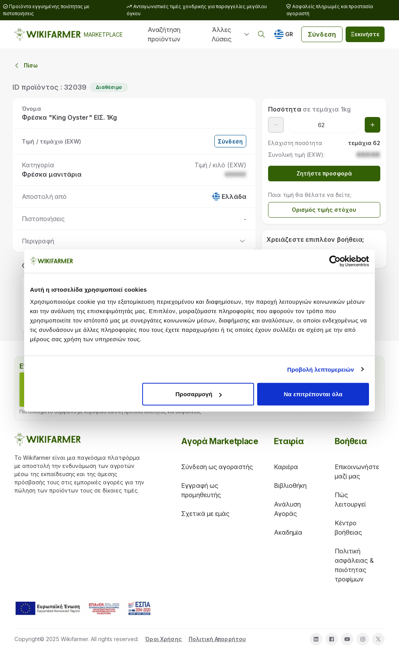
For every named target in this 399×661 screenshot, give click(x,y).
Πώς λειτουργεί (350, 499)
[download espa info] (83, 608)
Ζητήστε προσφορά (324, 173)
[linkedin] (316, 639)
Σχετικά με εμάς (205, 513)
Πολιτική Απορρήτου (217, 639)
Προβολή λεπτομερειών (320, 369)
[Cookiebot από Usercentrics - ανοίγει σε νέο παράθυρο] (335, 261)
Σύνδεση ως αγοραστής (217, 467)
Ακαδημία (288, 532)
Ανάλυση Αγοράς (287, 508)
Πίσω (25, 65)
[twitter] (378, 639)
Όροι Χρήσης (163, 639)
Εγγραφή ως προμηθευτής (201, 490)
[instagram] (363, 639)
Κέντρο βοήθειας (348, 527)
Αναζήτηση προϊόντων (164, 34)
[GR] (283, 34)
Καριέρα (286, 467)
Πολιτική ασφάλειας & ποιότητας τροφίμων (354, 565)
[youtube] (347, 639)
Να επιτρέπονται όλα (313, 394)
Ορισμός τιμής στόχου (324, 209)
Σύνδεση (322, 34)
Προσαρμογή (198, 394)
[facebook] (331, 639)
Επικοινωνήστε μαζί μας (357, 471)
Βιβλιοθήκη (290, 485)
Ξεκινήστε (365, 34)
